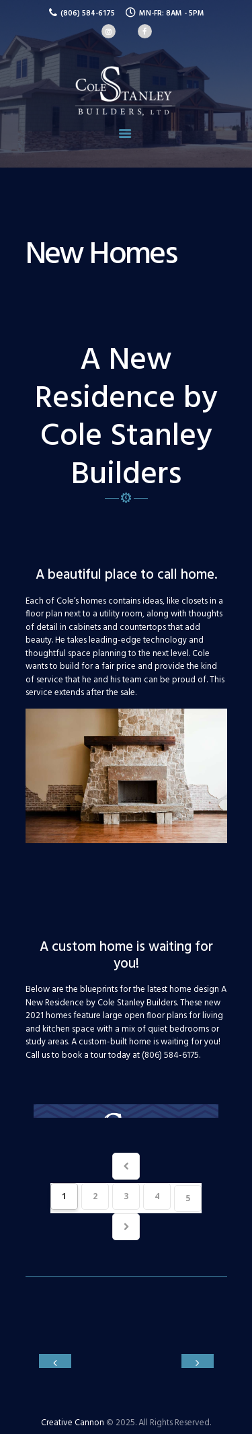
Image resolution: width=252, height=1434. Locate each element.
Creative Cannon (72, 1415)
